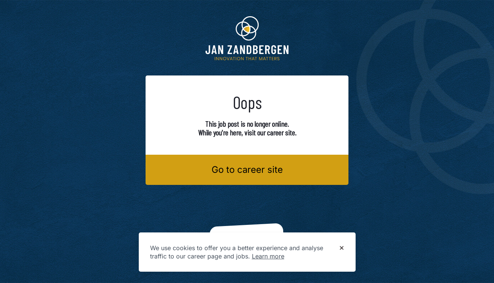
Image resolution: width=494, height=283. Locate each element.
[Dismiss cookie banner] (341, 248)
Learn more (268, 256)
